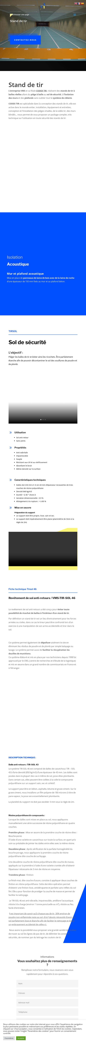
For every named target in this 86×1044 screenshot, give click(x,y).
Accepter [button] (21, 1038)
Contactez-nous (25, 40)
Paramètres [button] (9, 1038)
